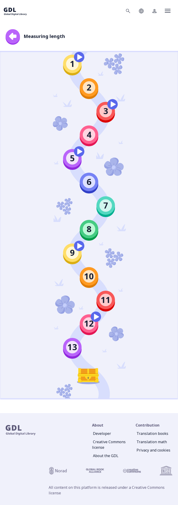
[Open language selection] (141, 11)
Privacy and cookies (153, 450)
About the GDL (105, 455)
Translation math (152, 441)
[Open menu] (167, 11)
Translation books (152, 433)
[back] (13, 36)
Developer (102, 433)
